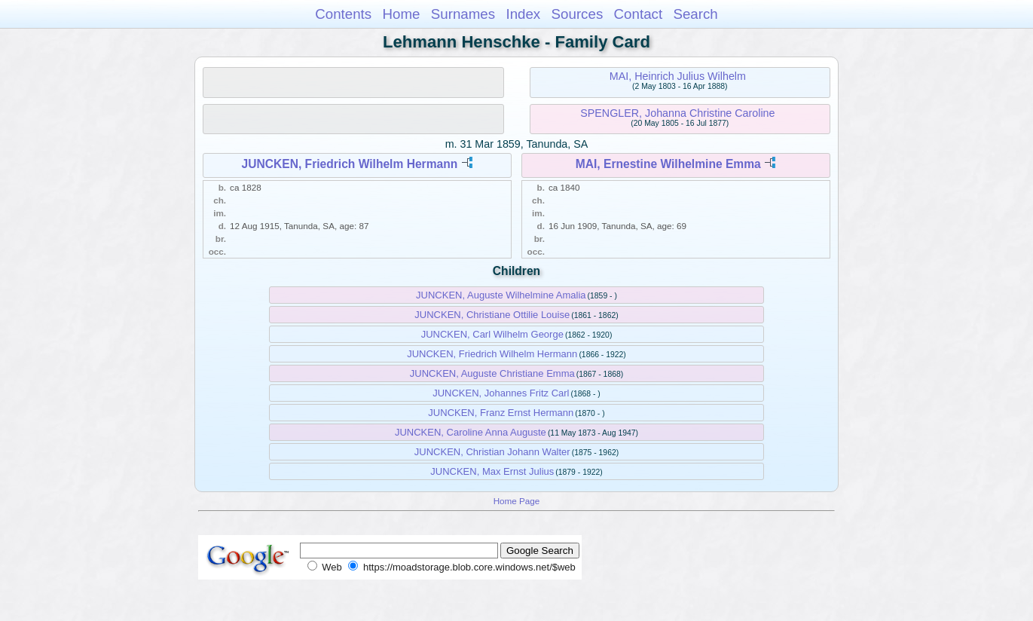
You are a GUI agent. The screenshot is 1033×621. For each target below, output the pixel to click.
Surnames (463, 14)
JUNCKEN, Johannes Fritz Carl (500, 393)
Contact (638, 14)
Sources (578, 14)
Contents (343, 14)
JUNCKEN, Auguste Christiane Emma (492, 373)
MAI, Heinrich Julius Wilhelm (678, 76)
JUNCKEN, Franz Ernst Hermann (500, 412)
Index (523, 14)
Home (401, 14)
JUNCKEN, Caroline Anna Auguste (470, 432)
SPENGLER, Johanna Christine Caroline (677, 113)
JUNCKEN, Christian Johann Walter (492, 451)
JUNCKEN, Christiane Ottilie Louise (492, 314)
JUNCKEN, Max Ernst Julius (492, 471)
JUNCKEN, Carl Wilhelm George (492, 334)
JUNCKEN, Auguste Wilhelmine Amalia (500, 295)
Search (695, 14)
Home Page (517, 501)
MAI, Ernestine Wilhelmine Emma (668, 164)
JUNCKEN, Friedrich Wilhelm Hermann (350, 164)
